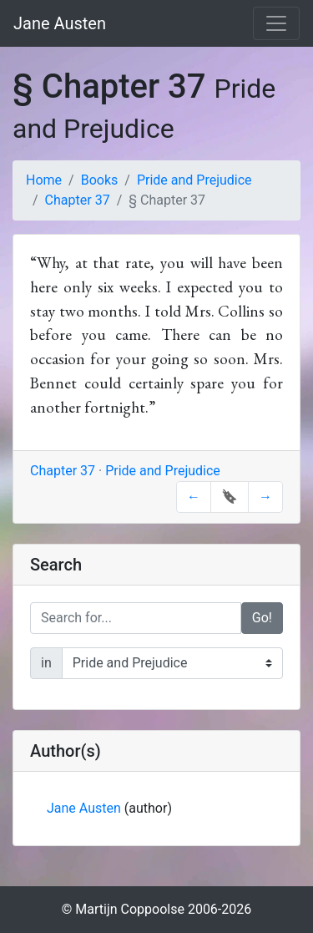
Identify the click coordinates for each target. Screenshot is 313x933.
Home (44, 180)
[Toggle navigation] (276, 23)
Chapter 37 (77, 200)
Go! (262, 618)
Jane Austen (59, 23)
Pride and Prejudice (194, 180)
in (46, 663)
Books (100, 180)
